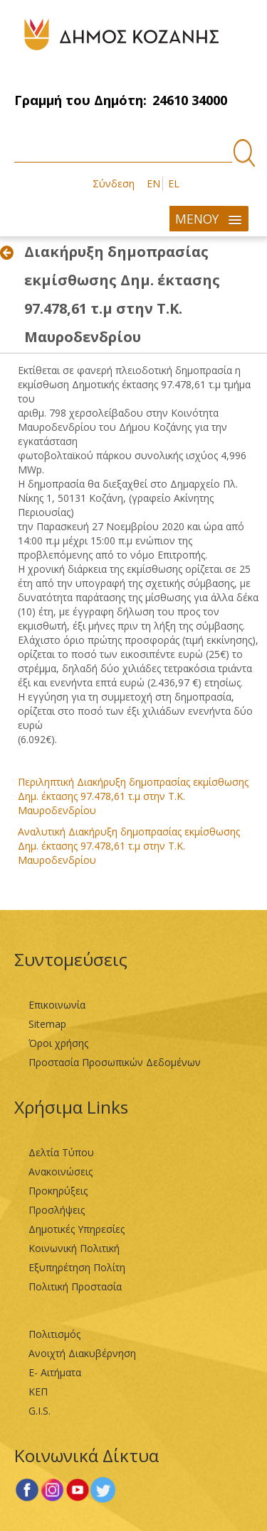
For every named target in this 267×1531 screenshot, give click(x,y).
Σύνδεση (114, 183)
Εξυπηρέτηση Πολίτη (76, 1267)
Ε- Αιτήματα (54, 1372)
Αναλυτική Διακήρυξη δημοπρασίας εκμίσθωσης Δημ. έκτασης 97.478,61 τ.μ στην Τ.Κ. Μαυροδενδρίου (129, 846)
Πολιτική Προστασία (75, 1286)
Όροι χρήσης (58, 1043)
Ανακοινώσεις (60, 1171)
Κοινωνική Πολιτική (74, 1248)
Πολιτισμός (54, 1334)
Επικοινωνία (56, 1004)
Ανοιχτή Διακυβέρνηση (82, 1353)
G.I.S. (39, 1410)
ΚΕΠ (38, 1391)
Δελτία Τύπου (61, 1152)
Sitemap (47, 1024)
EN (153, 183)
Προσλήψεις (56, 1210)
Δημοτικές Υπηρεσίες (76, 1229)
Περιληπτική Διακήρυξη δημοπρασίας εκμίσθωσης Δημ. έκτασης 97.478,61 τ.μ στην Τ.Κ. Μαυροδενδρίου (133, 796)
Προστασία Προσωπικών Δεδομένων (114, 1062)
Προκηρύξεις (58, 1190)
